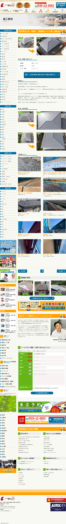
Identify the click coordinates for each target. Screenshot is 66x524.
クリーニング (4, 51)
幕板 (2, 209)
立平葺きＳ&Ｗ (5, 179)
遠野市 (3, 134)
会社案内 (26, 10)
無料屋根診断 (55, 10)
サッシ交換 (4, 61)
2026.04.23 (8, 326)
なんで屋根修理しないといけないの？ (26, 461)
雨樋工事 (3, 96)
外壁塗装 (3, 76)
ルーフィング (46, 440)
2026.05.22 (8, 300)
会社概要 (20, 472)
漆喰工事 (4, 345)
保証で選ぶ (21, 450)
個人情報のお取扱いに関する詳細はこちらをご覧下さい (47, 388)
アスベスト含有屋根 (48, 444)
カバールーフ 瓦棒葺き (6, 161)
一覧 (42, 271)
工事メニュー (48, 10)
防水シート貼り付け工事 (6, 38)
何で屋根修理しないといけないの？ (6, 11)
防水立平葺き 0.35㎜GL (7, 184)
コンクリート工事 (5, 46)
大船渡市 (3, 148)
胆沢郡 (3, 137)
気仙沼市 (3, 122)
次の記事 (61, 271)
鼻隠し (3, 236)
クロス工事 (4, 64)
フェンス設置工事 (5, 43)
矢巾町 (3, 114)
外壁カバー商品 (5, 86)
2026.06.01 (8, 289)
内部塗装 (3, 56)
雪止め (3, 234)
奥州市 (3, 146)
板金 (2, 214)
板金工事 (3, 94)
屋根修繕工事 (4, 91)
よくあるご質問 (22, 484)
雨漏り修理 (4, 69)
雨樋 (2, 231)
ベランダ (3, 199)
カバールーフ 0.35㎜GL (7, 158)
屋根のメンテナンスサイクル (50, 452)
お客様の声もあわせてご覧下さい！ (41, 298)
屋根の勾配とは (47, 442)
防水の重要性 (46, 446)
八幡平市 (3, 111)
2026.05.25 (8, 294)
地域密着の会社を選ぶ (23, 446)
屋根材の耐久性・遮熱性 (49, 448)
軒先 (2, 224)
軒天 (2, 226)
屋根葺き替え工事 (5, 81)
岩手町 (3, 119)
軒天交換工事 (4, 36)
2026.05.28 (8, 315)
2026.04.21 (8, 331)
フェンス (3, 196)
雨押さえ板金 (4, 229)
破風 (2, 221)
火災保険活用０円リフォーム (24, 463)
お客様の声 (21, 480)
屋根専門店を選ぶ (22, 442)
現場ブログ (21, 482)
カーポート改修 (5, 71)
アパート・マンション (6, 101)
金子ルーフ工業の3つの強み (24, 440)
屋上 (2, 206)
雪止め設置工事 (5, 74)
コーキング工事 (5, 33)
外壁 (2, 201)
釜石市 (3, 132)
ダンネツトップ (5, 163)
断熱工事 (3, 58)
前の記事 (23, 271)
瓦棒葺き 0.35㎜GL (6, 176)
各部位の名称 (46, 436)
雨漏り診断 (46, 476)
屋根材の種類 (46, 438)
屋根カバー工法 (5, 84)
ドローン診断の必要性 (48, 450)
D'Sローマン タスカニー (7, 156)
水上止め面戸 (4, 219)
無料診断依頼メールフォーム (56, 420)
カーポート (4, 191)
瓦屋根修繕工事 (5, 66)
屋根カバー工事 (5, 342)
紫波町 (3, 127)
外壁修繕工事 (4, 89)
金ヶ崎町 (3, 138)
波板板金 (3, 173)
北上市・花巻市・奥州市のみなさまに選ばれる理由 (29, 436)
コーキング (4, 193)
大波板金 (3, 171)
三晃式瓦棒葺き (5, 168)
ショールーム (62, 10)
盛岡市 (3, 129)
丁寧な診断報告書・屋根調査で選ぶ (26, 444)
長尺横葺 (3, 181)
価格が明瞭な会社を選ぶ (24, 452)
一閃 (2, 166)
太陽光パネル (4, 204)
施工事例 (41, 10)
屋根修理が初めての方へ (24, 438)
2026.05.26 (8, 320)
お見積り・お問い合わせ (49, 472)
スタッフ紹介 (21, 476)
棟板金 (3, 216)
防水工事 (3, 99)
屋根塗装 (3, 79)
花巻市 (3, 143)
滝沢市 (3, 109)
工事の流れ (33, 10)
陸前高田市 (4, 124)
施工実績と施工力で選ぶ (24, 448)
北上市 (3, 141)
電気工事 (3, 53)
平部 (2, 211)
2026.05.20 (8, 305)
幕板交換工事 (4, 41)
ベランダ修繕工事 (5, 48)
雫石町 (3, 116)
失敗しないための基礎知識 (17, 11)
